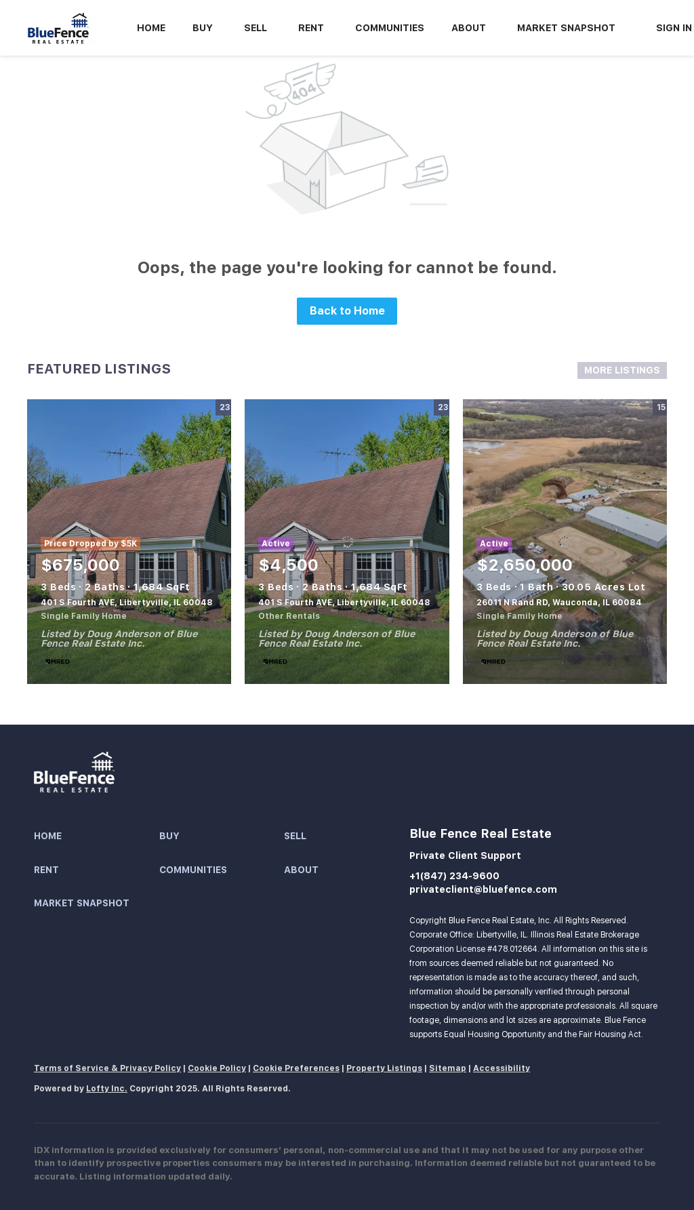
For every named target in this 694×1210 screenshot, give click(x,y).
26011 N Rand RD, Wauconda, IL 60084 (559, 602)
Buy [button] (202, 27)
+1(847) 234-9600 (454, 875)
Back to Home (347, 310)
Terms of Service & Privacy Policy (107, 1068)
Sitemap (447, 1068)
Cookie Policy (217, 1068)
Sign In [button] (674, 27)
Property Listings (384, 1068)
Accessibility (501, 1068)
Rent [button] (311, 27)
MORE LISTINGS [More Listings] (622, 370)
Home (151, 27)
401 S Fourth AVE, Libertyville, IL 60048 (127, 602)
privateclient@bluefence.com (483, 889)
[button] (96, 836)
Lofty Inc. (106, 1088)
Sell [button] (255, 27)
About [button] (468, 27)
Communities (389, 27)
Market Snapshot (566, 27)
